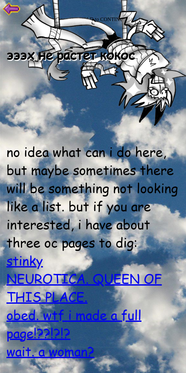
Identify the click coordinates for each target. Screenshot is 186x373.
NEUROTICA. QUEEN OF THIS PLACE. (84, 287)
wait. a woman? (50, 351)
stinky (24, 260)
